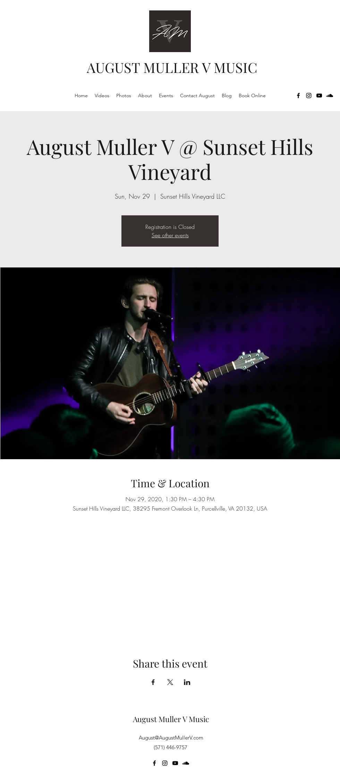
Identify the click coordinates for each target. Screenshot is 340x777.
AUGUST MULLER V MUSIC (172, 67)
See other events (170, 235)
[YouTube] (319, 95)
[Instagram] (308, 95)
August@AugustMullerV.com (171, 737)
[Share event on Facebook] (153, 682)
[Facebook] (298, 95)
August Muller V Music (171, 719)
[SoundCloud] (329, 95)
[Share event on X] (170, 682)
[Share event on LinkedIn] (187, 682)
